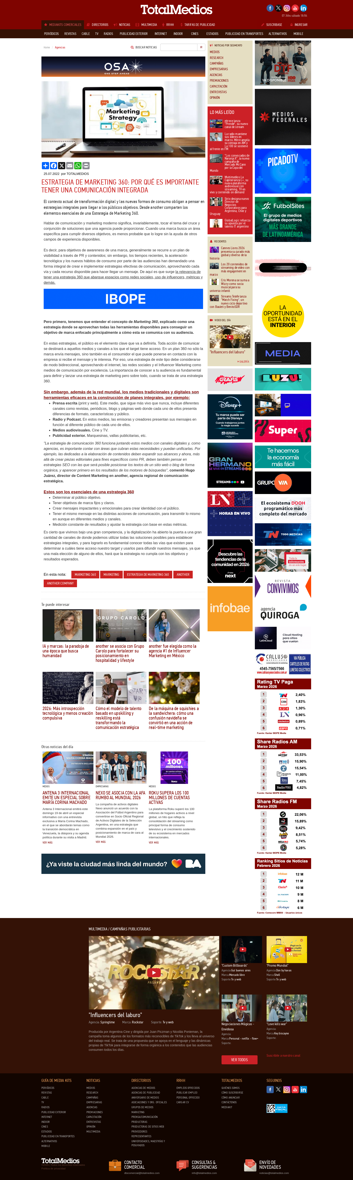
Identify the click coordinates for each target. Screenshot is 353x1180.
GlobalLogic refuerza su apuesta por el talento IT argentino (230, 223)
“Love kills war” (277, 1024)
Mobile (45, 1146)
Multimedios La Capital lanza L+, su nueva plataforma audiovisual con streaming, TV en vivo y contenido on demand (229, 185)
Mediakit (227, 1107)
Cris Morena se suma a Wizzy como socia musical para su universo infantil (229, 286)
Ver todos (239, 1059)
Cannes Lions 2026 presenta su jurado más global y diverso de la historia (230, 253)
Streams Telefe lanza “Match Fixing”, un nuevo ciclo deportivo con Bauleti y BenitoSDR (228, 302)
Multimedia (93, 1131)
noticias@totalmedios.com (274, 1173)
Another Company (60, 583)
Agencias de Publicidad (145, 1092)
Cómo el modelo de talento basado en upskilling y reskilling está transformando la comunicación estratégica (118, 718)
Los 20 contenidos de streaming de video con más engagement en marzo (230, 270)
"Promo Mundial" (277, 965)
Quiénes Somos (231, 1088)
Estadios (46, 1131)
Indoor (45, 1122)
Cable (45, 1097)
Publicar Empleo (186, 1092)
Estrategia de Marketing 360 (148, 574)
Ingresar (299, 25)
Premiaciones (219, 80)
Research (216, 58)
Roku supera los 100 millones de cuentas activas (169, 797)
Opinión (215, 97)
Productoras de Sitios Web (147, 1126)
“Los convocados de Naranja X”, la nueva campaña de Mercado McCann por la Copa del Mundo (229, 163)
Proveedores (139, 1131)
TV (42, 1102)
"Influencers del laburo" (227, 352)
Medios (214, 52)
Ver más (47, 842)
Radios (45, 1107)
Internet (46, 1117)
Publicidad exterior (53, 1112)
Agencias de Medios (143, 1088)
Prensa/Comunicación (144, 1117)
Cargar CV (182, 1102)
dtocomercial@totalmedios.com (141, 1173)
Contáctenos (229, 1102)
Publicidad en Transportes (58, 1136)
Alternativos (49, 1141)
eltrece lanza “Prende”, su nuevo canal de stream (229, 124)
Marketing (138, 1112)
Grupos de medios (142, 1107)
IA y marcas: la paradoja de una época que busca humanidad (66, 651)
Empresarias (219, 69)
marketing (111, 574)
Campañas (216, 63)
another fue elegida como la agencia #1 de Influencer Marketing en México (173, 651)
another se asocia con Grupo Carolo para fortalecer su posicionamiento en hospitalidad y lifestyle (120, 653)
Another (183, 574)
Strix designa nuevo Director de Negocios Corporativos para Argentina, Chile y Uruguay (229, 206)
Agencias (216, 75)
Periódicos (47, 1088)
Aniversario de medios (145, 1097)
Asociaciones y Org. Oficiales (149, 1102)
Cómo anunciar (231, 1097)
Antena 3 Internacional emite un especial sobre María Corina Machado (67, 797)
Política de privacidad (53, 1168)
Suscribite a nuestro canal (283, 1055)
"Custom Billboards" (234, 965)
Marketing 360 (85, 574)
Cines (44, 1126)
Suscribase (271, 25)
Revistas (46, 1092)
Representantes (141, 1136)
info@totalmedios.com (204, 1173)
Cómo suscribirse (232, 1092)
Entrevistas (218, 92)
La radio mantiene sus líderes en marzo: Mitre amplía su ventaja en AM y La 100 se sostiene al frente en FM (229, 142)
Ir (201, 47)
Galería (243, 361)
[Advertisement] (59, 994)
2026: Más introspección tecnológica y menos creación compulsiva (68, 713)
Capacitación (218, 86)
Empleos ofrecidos (188, 1088)
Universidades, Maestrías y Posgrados (148, 1143)
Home (47, 47)
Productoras (139, 1122)
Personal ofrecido (187, 1097)
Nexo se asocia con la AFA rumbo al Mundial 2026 (120, 795)
